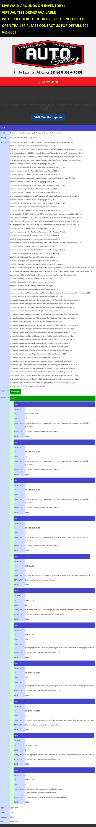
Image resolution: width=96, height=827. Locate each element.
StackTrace (5, 142)
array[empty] (15, 392)
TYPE (16, 436)
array (13, 398)
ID (15, 414)
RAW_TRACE (19, 423)
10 (11, 735)
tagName (4, 817)
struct (16, 404)
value (2, 822)
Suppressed (5, 391)
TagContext (5, 397)
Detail (3, 133)
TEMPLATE (18, 431)
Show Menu (48, 82)
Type (2, 808)
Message (4, 137)
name (3, 812)
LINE (16, 418)
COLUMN (17, 409)
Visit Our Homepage (48, 117)
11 (11, 769)
